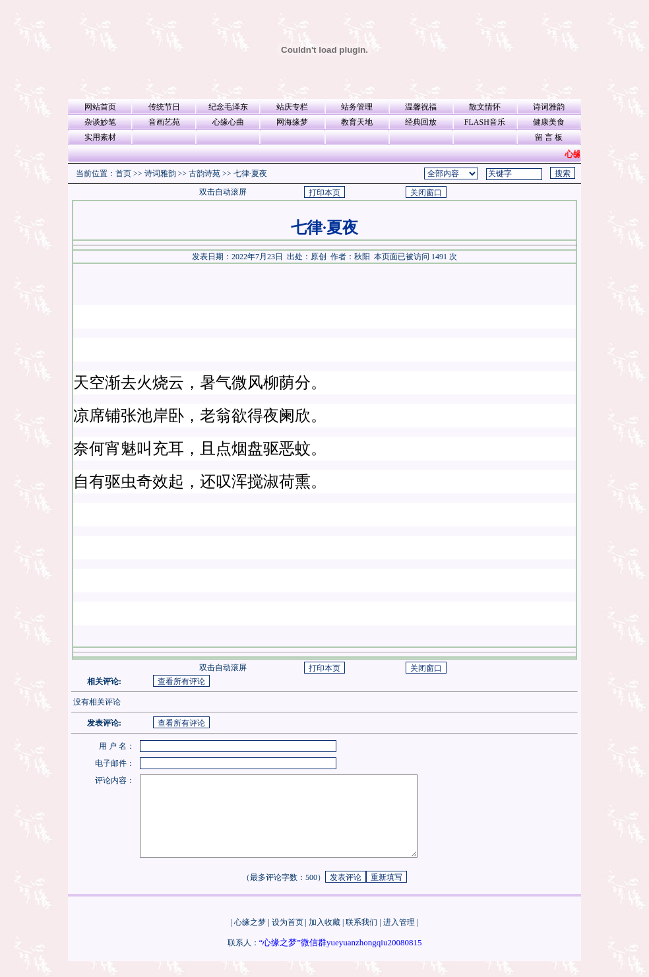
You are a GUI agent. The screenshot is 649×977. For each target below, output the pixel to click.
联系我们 (361, 938)
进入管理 (399, 938)
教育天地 (357, 122)
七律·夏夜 (250, 173)
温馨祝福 (421, 106)
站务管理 (357, 106)
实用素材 (100, 137)
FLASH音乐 (484, 122)
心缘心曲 (228, 122)
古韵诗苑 (204, 173)
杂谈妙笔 (100, 122)
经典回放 (421, 122)
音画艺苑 (164, 122)
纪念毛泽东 (228, 106)
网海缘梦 (292, 122)
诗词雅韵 (549, 106)
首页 (123, 173)
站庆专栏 (292, 106)
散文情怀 (485, 106)
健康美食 (549, 122)
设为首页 (287, 938)
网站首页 (100, 106)
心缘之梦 (250, 938)
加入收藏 (324, 938)
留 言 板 (549, 137)
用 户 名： (117, 746)
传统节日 (164, 106)
